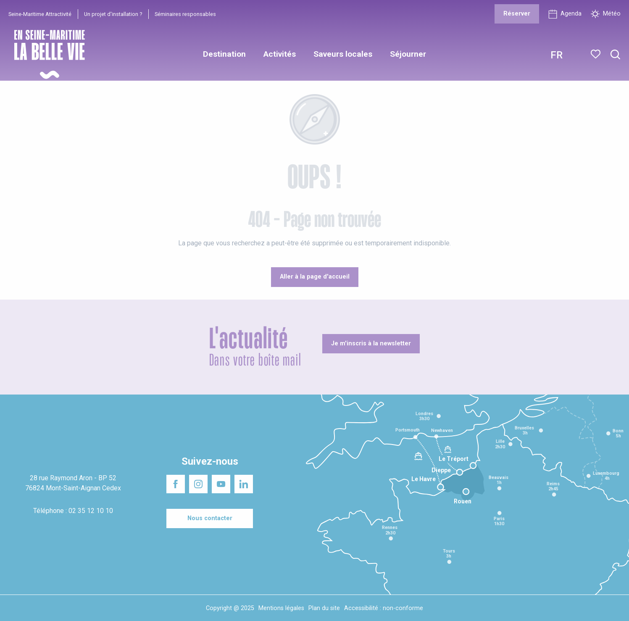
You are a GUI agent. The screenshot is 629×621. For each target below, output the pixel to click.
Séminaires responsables (185, 14)
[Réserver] (517, 14)
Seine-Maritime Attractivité (39, 14)
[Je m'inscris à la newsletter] (371, 343)
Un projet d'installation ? (113, 14)
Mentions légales (281, 608)
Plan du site (324, 608)
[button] (615, 54)
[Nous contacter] (209, 518)
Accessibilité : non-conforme (383, 608)
